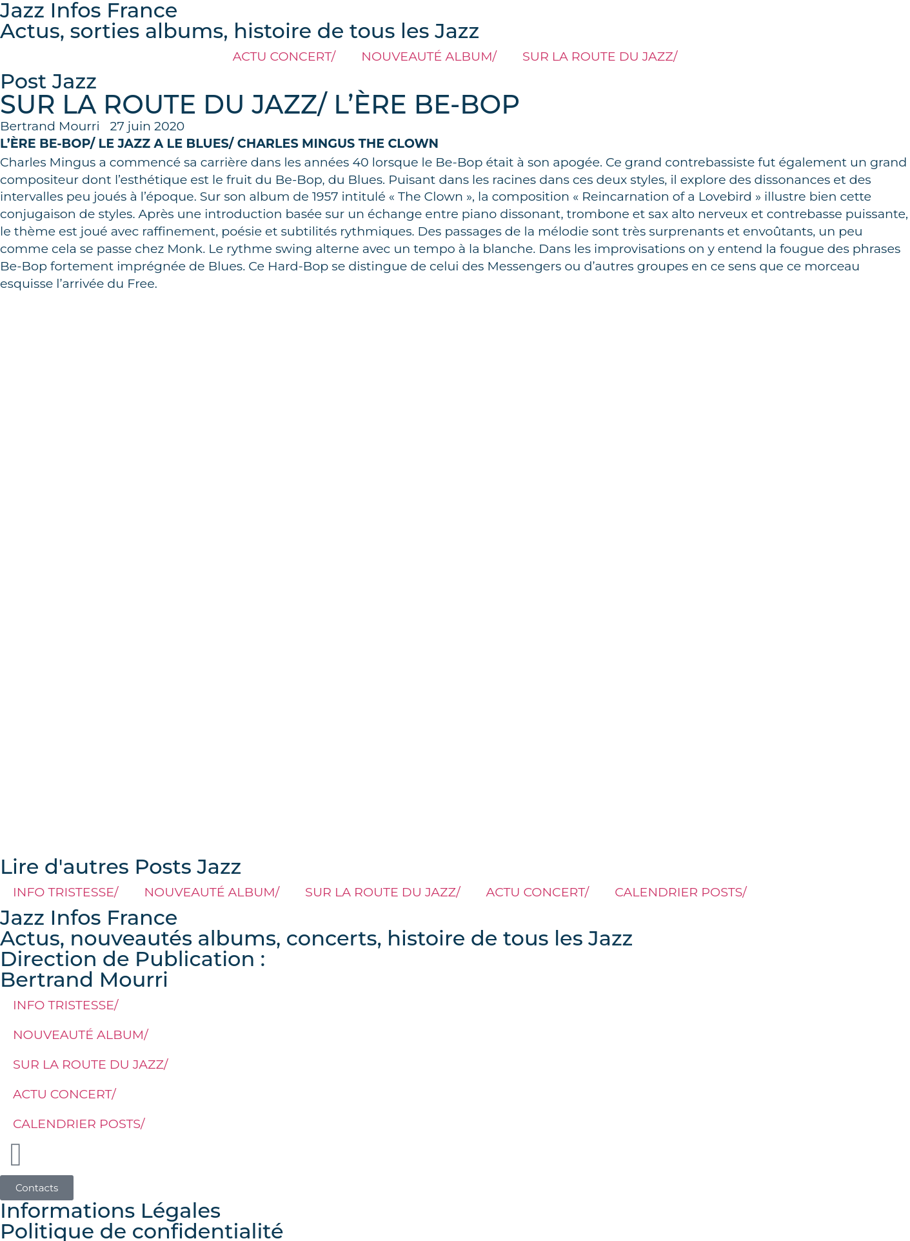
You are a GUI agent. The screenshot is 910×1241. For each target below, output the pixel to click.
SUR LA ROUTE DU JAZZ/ (599, 56)
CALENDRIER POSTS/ (681, 892)
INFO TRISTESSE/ (66, 892)
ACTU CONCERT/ (284, 56)
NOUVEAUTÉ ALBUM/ (429, 56)
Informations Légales (110, 1210)
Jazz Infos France (88, 917)
